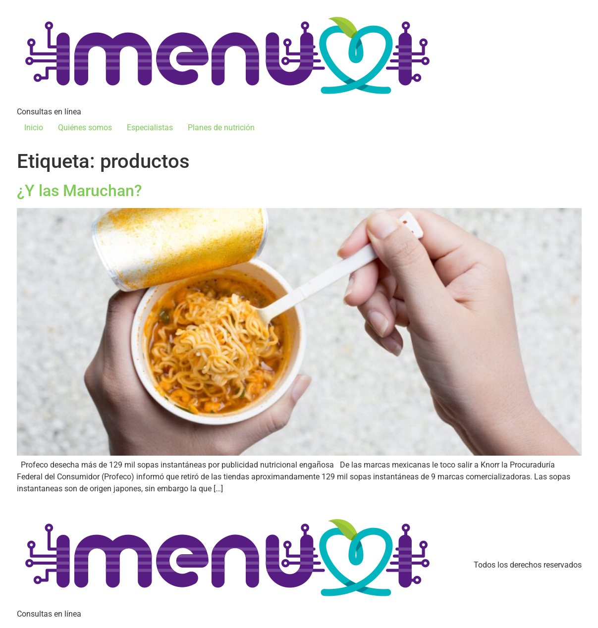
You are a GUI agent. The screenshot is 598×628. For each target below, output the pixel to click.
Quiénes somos (85, 127)
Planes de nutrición (221, 127)
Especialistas (150, 127)
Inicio (33, 127)
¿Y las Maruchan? (79, 190)
